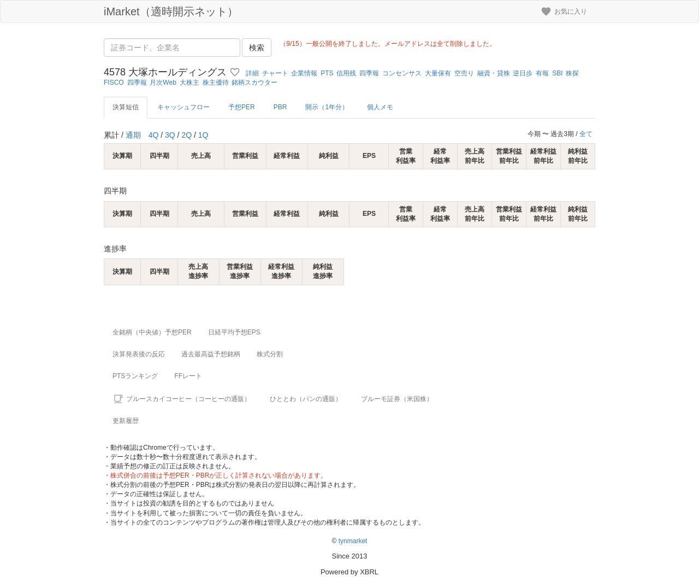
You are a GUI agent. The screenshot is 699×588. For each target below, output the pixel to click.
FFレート (188, 376)
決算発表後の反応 (138, 354)
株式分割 (270, 354)
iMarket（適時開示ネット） (171, 11)
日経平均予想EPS (234, 332)
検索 (256, 47)
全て (586, 134)
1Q (203, 135)
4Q (154, 135)
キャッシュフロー (183, 107)
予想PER (241, 107)
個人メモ (380, 107)
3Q (170, 135)
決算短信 (125, 107)
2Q (186, 135)
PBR (280, 107)
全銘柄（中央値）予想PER (152, 332)
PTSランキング (135, 376)
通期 (133, 135)
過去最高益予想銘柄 (210, 354)
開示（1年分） (326, 107)
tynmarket (353, 541)
